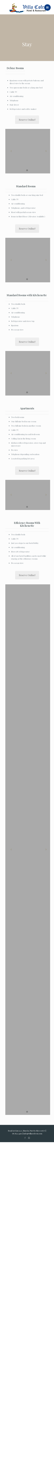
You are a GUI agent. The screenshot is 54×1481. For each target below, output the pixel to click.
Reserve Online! (27, 119)
